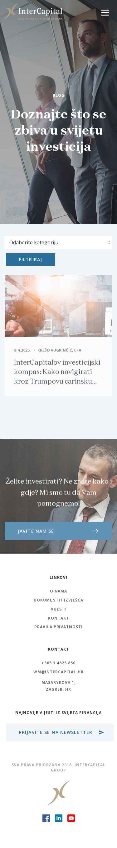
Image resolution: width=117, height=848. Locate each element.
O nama (58, 591)
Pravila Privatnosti (58, 626)
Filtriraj (30, 259)
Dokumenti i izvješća (58, 600)
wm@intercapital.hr (58, 672)
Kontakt (58, 618)
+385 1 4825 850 (58, 663)
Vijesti (58, 609)
